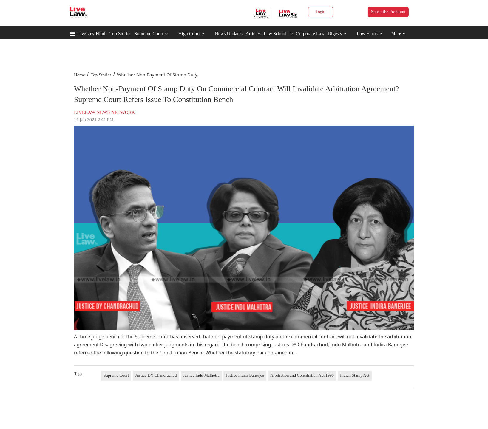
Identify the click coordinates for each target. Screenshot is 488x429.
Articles (253, 33)
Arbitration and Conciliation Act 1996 (302, 375)
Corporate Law (310, 33)
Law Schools (278, 33)
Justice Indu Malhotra (201, 375)
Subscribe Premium (388, 12)
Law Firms (369, 33)
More (398, 34)
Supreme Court (148, 33)
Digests (335, 33)
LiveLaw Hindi (91, 33)
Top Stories (120, 33)
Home (79, 74)
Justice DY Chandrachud (156, 375)
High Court (189, 33)
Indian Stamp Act (354, 375)
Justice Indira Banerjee (245, 375)
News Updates (229, 33)
